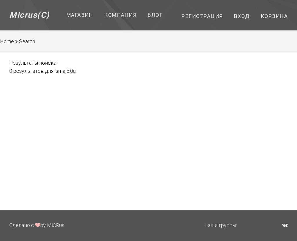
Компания (120, 15)
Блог (155, 15)
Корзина (274, 16)
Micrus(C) (29, 15)
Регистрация (202, 16)
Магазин (79, 15)
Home (7, 41)
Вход (242, 16)
